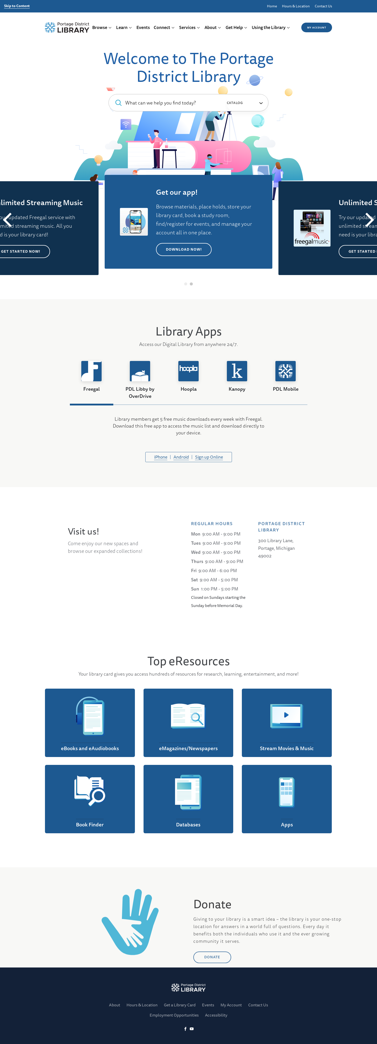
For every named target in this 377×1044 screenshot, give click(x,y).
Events (143, 27)
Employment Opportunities (174, 1015)
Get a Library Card (180, 1005)
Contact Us (323, 6)
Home (272, 6)
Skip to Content (17, 6)
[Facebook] (185, 1029)
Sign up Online (209, 456)
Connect (164, 27)
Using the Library (271, 27)
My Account (316, 27)
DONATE (212, 985)
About (213, 27)
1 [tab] (186, 283)
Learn (124, 27)
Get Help (236, 27)
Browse (102, 27)
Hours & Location (296, 6)
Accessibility (216, 1015)
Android (181, 456)
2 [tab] (191, 283)
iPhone (160, 456)
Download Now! (184, 249)
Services (189, 27)
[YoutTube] (191, 1029)
